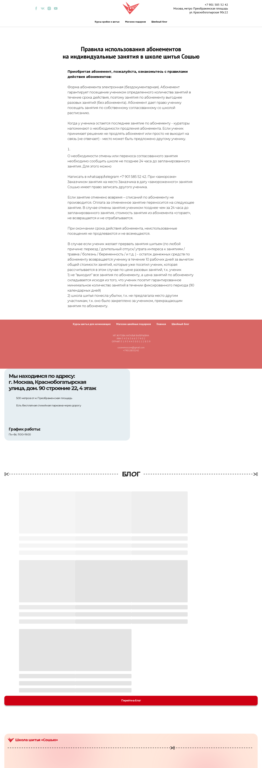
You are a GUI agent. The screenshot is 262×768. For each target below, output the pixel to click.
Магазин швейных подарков (133, 324)
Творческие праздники (151, 746)
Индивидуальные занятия (153, 742)
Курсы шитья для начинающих (92, 324)
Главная (161, 324)
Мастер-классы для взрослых (154, 725)
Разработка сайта (247, 764)
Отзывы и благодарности (214, 746)
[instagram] (49, 9)
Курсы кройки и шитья (107, 21)
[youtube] (56, 9)
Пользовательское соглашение (218, 742)
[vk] (43, 9)
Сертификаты (144, 750)
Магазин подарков (135, 21)
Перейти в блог (131, 631)
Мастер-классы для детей (152, 729)
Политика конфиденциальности (218, 737)
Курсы (140, 733)
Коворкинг (143, 737)
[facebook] (36, 9)
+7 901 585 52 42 (216, 5)
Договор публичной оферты (216, 733)
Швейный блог (159, 21)
